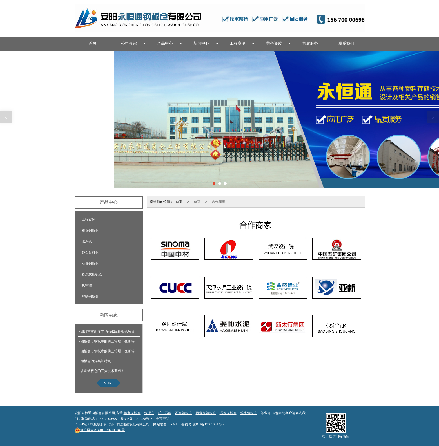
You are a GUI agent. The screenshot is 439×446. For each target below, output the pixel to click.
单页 (197, 202)
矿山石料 (164, 413)
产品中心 (165, 43)
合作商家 (218, 202)
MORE (108, 383)
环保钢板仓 (228, 413)
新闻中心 (201, 43)
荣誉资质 (274, 43)
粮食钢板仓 (90, 230)
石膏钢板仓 (90, 263)
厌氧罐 (87, 285)
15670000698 (107, 419)
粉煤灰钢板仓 (92, 274)
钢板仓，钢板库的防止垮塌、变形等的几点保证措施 (119, 341)
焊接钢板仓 (90, 296)
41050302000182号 (100, 430)
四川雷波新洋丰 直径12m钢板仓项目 (108, 331)
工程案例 (238, 43)
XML (174, 424)
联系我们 (346, 43)
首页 (93, 43)
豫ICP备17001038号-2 (136, 419)
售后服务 (310, 43)
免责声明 (162, 419)
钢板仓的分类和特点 (96, 361)
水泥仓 (87, 241)
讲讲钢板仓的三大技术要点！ (102, 371)
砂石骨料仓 (90, 252)
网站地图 (160, 424)
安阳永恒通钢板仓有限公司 (129, 424)
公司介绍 (129, 43)
